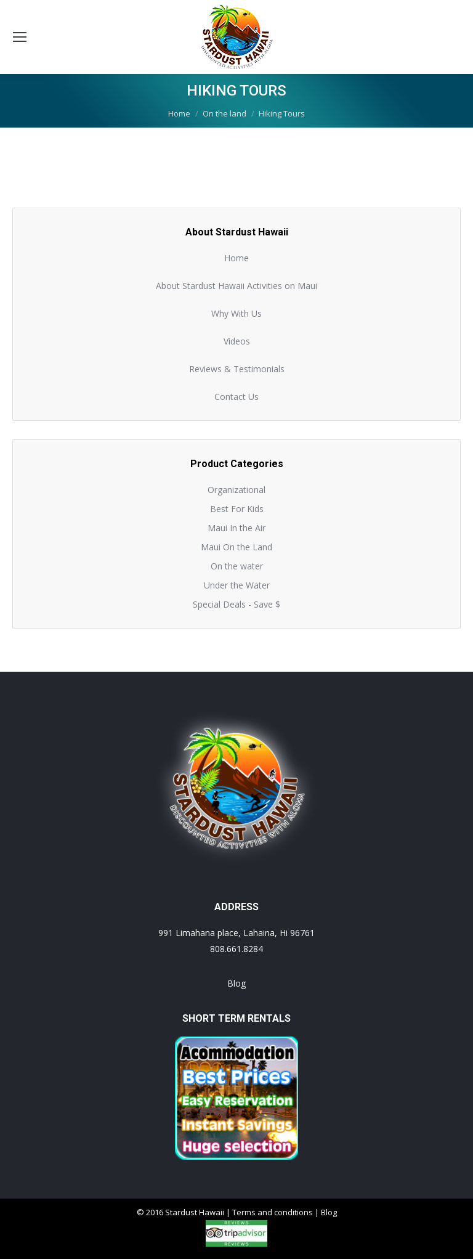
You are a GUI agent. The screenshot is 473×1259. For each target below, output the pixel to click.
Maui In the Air (236, 528)
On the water (237, 566)
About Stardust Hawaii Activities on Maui (236, 285)
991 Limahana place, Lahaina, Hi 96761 (236, 933)
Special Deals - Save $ (236, 604)
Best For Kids (237, 509)
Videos (237, 341)
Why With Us (236, 313)
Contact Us (236, 396)
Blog (236, 983)
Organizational (236, 489)
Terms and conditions (272, 1212)
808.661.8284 (236, 949)
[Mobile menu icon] (19, 37)
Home (236, 258)
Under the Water (237, 585)
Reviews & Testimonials (237, 369)
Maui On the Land (236, 547)
